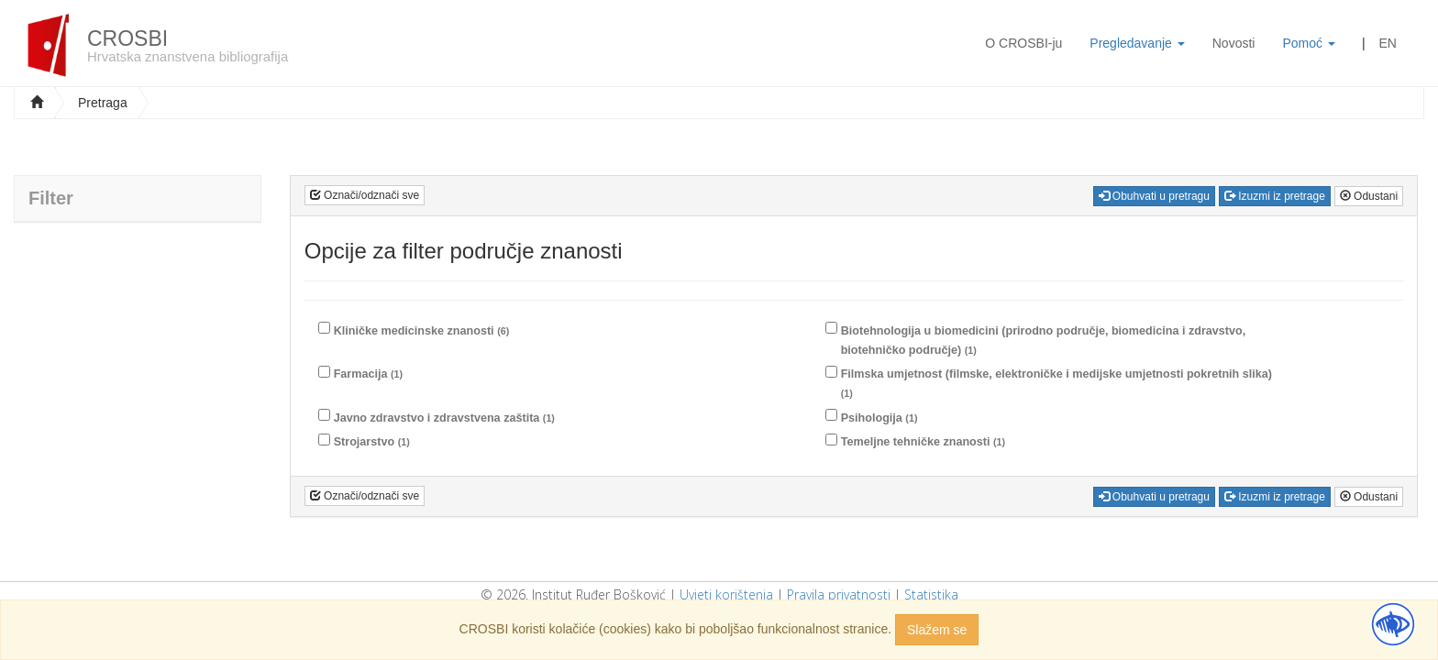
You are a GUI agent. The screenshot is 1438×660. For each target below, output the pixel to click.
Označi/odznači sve (364, 195)
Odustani (1369, 196)
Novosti (1233, 43)
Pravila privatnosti (838, 594)
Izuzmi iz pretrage (1274, 196)
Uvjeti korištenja (726, 594)
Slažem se (937, 629)
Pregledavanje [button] (1137, 43)
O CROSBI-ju (1023, 43)
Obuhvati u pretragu (1154, 196)
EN (1388, 43)
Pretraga (102, 102)
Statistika (931, 594)
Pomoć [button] (1308, 43)
